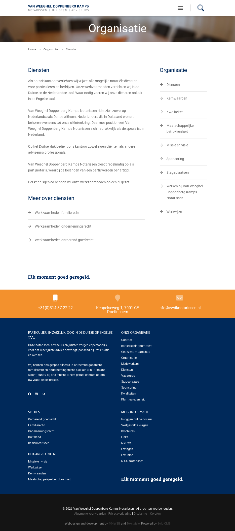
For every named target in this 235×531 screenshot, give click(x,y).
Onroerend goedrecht (42, 419)
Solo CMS (163, 523)
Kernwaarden (176, 98)
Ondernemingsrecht (41, 431)
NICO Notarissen (132, 461)
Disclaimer (141, 513)
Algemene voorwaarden (90, 513)
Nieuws (126, 443)
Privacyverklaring (119, 513)
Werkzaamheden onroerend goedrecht (64, 240)
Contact (126, 340)
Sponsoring (175, 159)
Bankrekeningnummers (136, 346)
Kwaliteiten (175, 112)
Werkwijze (174, 212)
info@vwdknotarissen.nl (179, 307)
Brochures (128, 431)
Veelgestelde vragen (134, 425)
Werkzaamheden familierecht (57, 213)
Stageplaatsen (177, 172)
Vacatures (128, 375)
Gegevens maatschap (135, 352)
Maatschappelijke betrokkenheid (49, 479)
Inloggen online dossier (136, 419)
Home (32, 49)
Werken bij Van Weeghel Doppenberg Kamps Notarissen (184, 192)
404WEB (114, 523)
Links (124, 437)
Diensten (173, 85)
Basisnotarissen (38, 443)
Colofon (155, 513)
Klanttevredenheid (133, 399)
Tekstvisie (133, 523)
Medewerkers (130, 363)
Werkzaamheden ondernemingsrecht (63, 226)
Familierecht (36, 425)
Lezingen (127, 449)
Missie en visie (177, 145)
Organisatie (50, 49)
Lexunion (127, 455)
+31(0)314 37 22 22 (55, 307)
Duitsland (34, 437)
